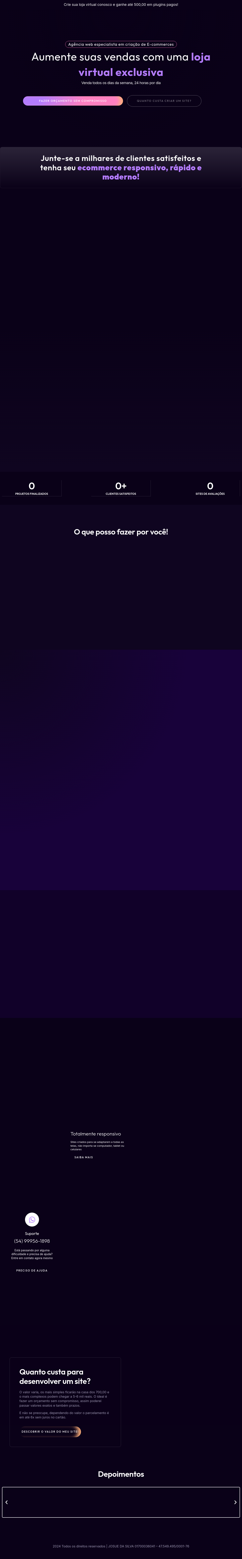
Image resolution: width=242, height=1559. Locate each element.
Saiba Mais (85, 1169)
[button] (6, 1510)
